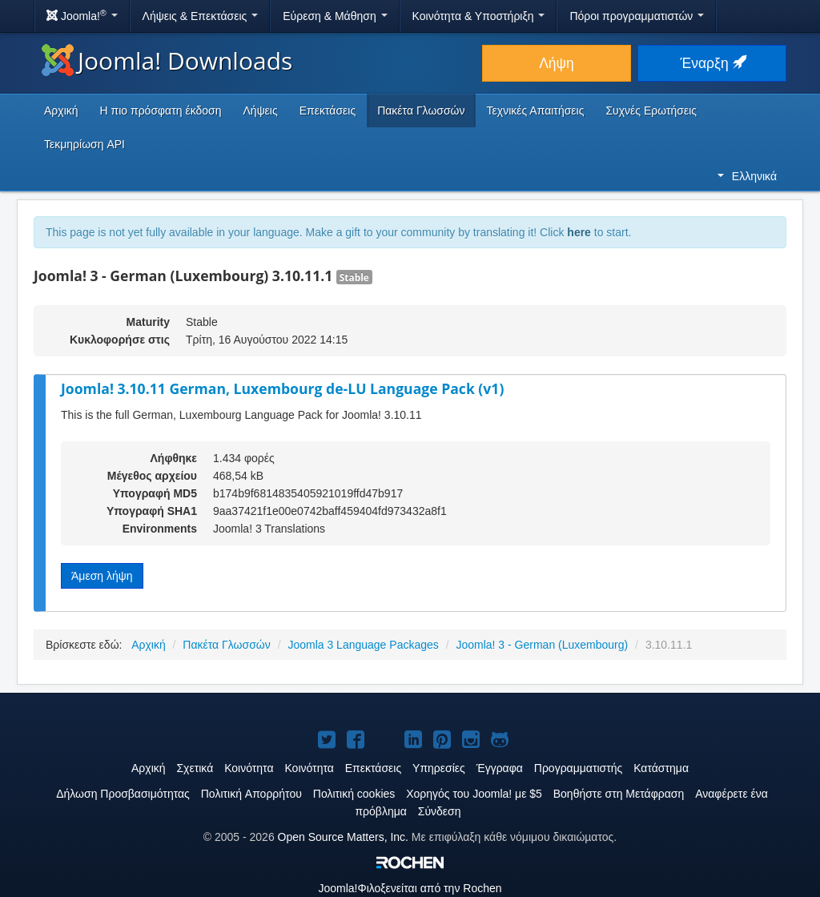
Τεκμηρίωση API (84, 144)
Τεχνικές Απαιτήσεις (536, 110)
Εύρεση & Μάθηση (335, 16)
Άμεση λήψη (102, 575)
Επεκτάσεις (327, 110)
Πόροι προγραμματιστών (636, 16)
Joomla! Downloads (167, 60)
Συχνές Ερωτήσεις (651, 110)
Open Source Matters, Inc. (343, 837)
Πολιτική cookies (354, 793)
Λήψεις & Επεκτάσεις (201, 16)
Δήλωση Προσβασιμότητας (123, 793)
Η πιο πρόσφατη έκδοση (161, 110)
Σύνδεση (439, 811)
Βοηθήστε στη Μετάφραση (619, 793)
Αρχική (61, 110)
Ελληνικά (747, 176)
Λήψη (556, 63)
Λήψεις (260, 110)
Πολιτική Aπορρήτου (251, 793)
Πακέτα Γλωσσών (420, 110)
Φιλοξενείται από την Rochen (409, 888)
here (579, 232)
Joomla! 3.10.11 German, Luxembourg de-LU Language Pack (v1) (282, 388)
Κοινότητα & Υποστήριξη (478, 16)
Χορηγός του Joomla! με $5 (474, 793)
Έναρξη (712, 63)
